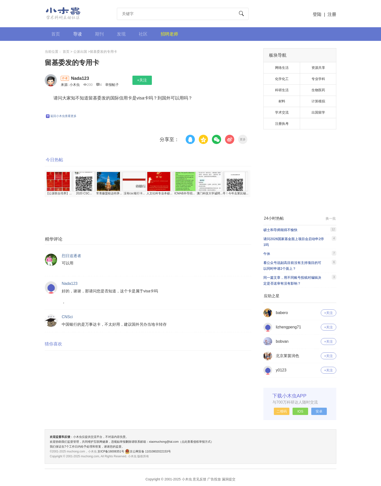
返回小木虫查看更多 (61, 116)
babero (282, 313)
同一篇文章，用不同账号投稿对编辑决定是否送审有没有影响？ (292, 280)
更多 (243, 139)
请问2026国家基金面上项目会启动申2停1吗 (293, 242)
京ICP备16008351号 (111, 451)
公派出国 (80, 52)
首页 (55, 34)
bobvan (282, 341)
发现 (121, 34)
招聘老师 (169, 34)
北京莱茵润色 (287, 356)
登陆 (317, 14)
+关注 (142, 80)
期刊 (99, 34)
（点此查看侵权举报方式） (196, 441)
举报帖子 (112, 85)
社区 (143, 34)
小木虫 (63, 13)
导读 (77, 34)
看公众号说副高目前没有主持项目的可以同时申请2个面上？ (292, 265)
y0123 (281, 370)
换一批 (331, 218)
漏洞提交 (228, 479)
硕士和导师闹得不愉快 (280, 230)
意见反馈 (199, 479)
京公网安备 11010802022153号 (148, 451)
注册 (332, 14)
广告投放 (214, 479)
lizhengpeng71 (288, 327)
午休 (266, 254)
